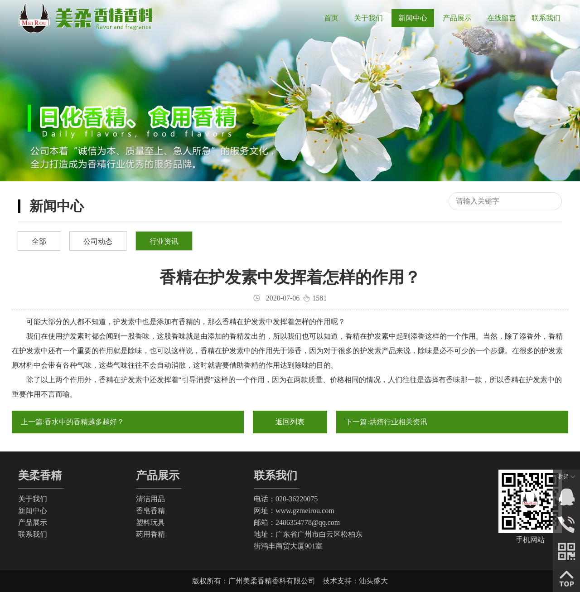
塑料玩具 (150, 522)
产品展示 (32, 522)
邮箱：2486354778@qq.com (297, 522)
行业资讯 (164, 241)
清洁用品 (150, 499)
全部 (39, 241)
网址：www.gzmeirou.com (294, 510)
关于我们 (32, 499)
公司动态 (97, 241)
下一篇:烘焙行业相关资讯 (386, 422)
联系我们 (32, 534)
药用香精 (150, 534)
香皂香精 (150, 510)
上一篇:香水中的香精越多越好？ (72, 422)
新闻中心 (32, 510)
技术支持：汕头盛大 (355, 581)
